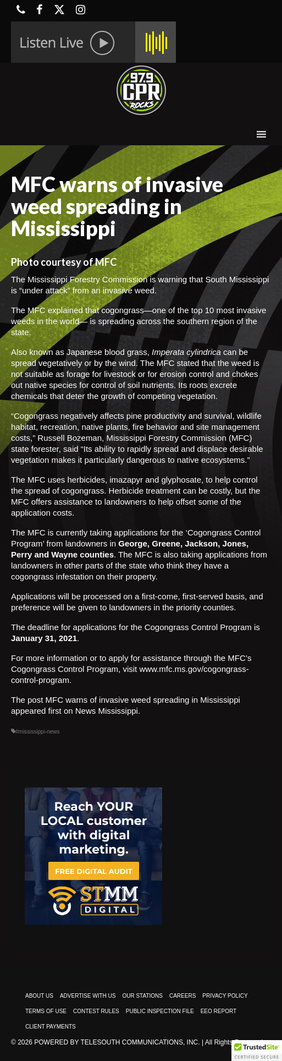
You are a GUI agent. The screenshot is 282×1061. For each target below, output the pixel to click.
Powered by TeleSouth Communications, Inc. (117, 1042)
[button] (256, 1050)
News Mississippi (106, 710)
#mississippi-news (37, 732)
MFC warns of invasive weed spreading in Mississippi (143, 699)
